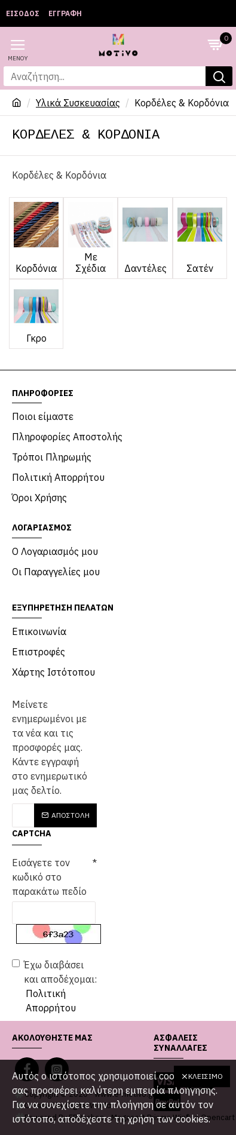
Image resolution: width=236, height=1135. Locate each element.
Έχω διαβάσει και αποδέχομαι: (54, 987)
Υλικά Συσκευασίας (78, 103)
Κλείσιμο (205, 1076)
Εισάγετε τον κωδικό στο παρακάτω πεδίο (49, 877)
